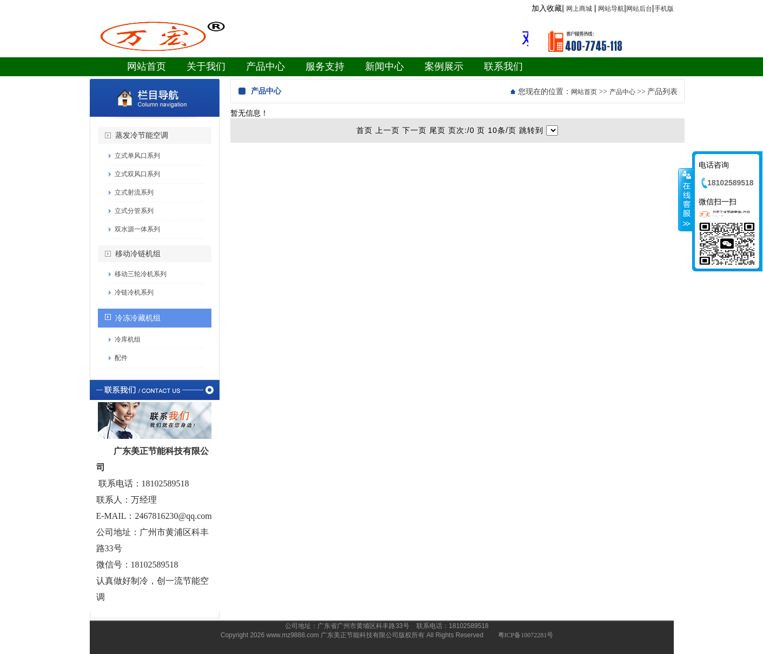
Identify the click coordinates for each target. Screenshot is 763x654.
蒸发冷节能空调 (141, 135)
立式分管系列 (134, 211)
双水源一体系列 (137, 229)
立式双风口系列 (137, 174)
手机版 (664, 8)
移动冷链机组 (138, 254)
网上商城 (579, 8)
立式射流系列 (134, 192)
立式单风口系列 (137, 155)
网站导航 (611, 8)
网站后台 (639, 8)
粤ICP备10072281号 (526, 635)
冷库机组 (128, 339)
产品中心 (622, 92)
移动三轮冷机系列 (141, 274)
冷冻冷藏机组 (138, 318)
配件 (121, 358)
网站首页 (584, 92)
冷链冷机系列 (134, 292)
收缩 (685, 199)
